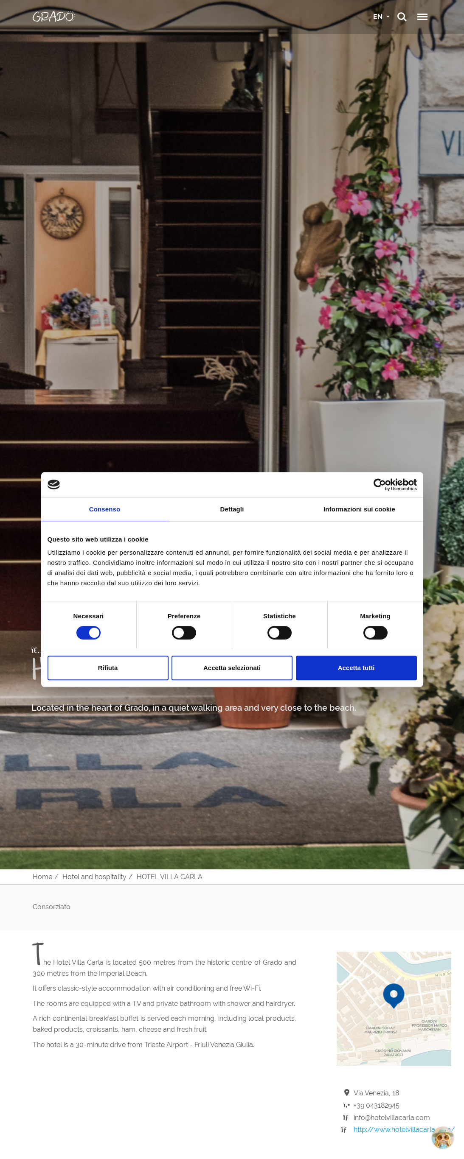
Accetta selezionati (232, 667)
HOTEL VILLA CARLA (169, 877)
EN (378, 17)
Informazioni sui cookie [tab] (359, 509)
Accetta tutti (356, 667)
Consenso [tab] (104, 509)
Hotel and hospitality (94, 877)
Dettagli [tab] (232, 509)
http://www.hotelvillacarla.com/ (404, 1129)
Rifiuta (108, 667)
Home (42, 877)
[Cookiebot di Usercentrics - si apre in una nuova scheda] (380, 484)
